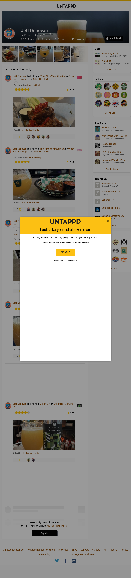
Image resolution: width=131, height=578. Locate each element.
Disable (65, 252)
